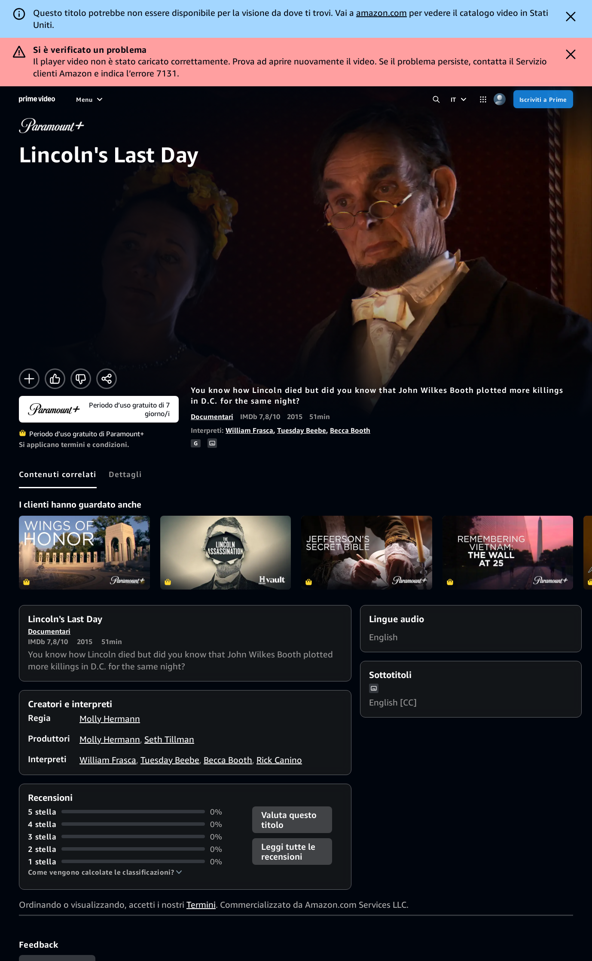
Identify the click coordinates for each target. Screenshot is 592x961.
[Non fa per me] (80, 378)
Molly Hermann (109, 719)
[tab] (58, 474)
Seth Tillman (169, 739)
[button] (105, 872)
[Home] (37, 99)
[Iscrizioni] (329, 99)
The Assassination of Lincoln (225, 552)
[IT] (460, 99)
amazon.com (381, 13)
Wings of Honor (84, 552)
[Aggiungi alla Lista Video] (29, 378)
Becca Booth (350, 430)
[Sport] (172, 99)
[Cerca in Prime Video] (436, 99)
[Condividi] (106, 378)
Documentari (212, 416)
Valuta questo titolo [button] (289, 820)
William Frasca (249, 430)
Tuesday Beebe (301, 430)
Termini (201, 904)
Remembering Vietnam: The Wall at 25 (508, 552)
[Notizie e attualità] (220, 99)
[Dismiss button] (570, 16)
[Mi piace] (55, 378)
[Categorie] (483, 99)
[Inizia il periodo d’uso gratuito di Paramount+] (99, 409)
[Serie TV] (138, 99)
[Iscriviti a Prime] (543, 99)
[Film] (106, 99)
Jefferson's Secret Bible (366, 552)
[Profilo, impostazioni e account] (499, 99)
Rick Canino (279, 760)
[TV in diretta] (278, 99)
